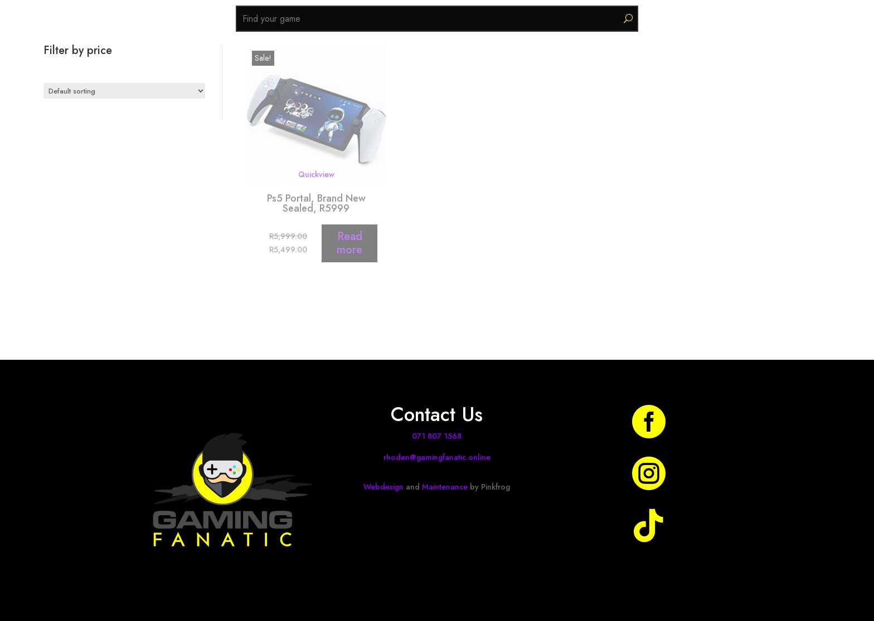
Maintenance (445, 486)
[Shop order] (124, 91)
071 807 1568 (437, 436)
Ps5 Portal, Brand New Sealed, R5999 (316, 203)
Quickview (316, 174)
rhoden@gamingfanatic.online (437, 457)
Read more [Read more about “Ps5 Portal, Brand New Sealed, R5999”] (349, 243)
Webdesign (383, 486)
